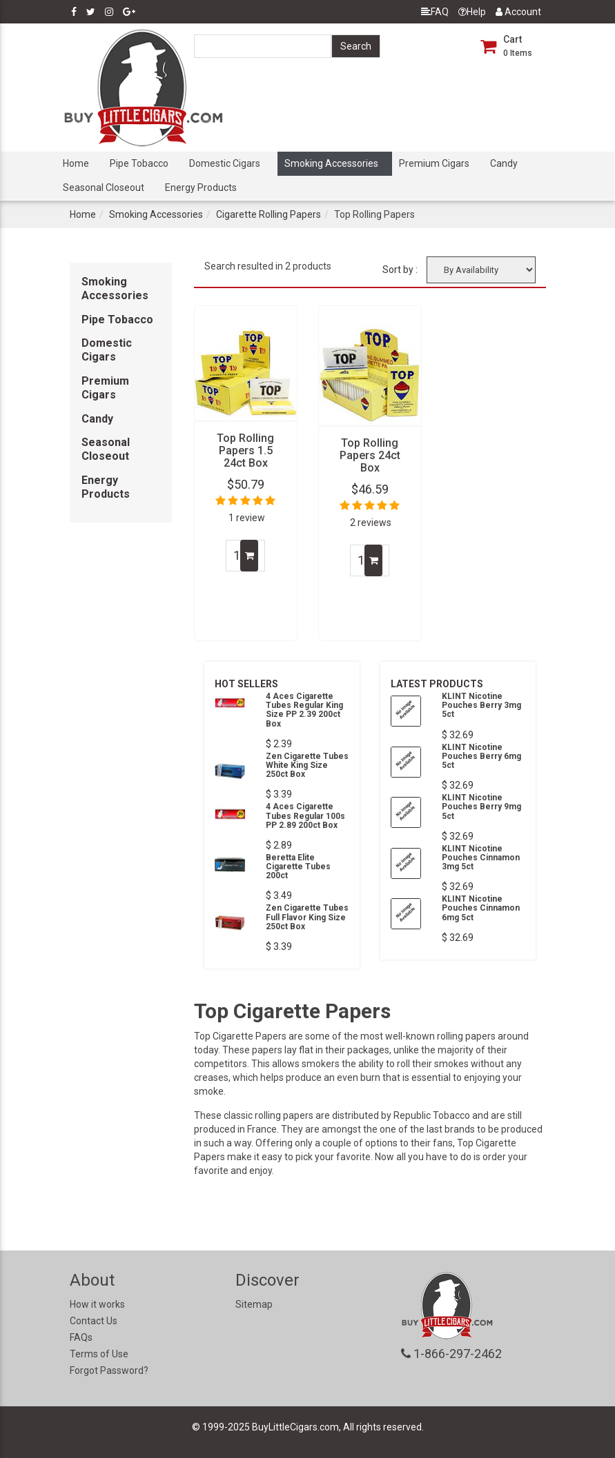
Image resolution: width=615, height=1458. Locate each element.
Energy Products (201, 187)
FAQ (435, 11)
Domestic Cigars (224, 163)
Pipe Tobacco (139, 163)
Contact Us (93, 1320)
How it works (97, 1304)
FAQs (81, 1337)
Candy (504, 163)
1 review (246, 517)
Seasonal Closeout (103, 187)
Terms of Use (99, 1353)
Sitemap (254, 1304)
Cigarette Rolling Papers (268, 214)
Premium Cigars (434, 163)
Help (472, 11)
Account (518, 11)
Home (76, 163)
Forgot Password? (109, 1370)
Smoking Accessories (331, 163)
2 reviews (370, 522)
